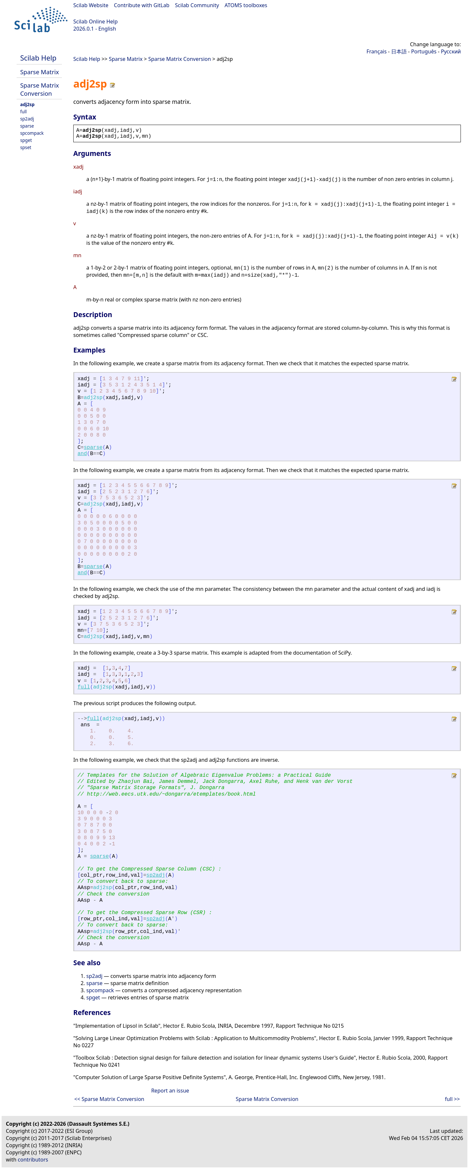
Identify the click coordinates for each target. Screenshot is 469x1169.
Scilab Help (38, 58)
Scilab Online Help (95, 21)
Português (423, 51)
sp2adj (27, 119)
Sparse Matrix (39, 72)
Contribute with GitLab (141, 5)
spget (26, 140)
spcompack (32, 133)
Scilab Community (197, 5)
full (23, 111)
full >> (452, 1099)
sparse (27, 126)
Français (376, 51)
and (82, 454)
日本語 (399, 51)
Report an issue (170, 1090)
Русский (451, 51)
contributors (33, 1159)
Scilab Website (90, 5)
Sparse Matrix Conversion (39, 89)
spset (25, 147)
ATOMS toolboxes (246, 5)
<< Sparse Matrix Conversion (109, 1099)
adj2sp (27, 104)
